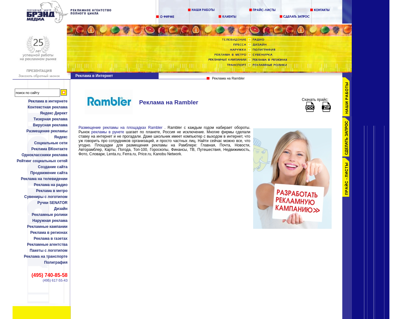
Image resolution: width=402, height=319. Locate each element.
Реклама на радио (51, 185)
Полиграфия (56, 262)
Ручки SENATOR (52, 203)
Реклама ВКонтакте (49, 149)
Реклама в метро (52, 191)
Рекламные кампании (47, 226)
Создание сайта (53, 167)
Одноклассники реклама (45, 155)
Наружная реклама (50, 220)
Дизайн (61, 208)
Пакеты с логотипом (49, 250)
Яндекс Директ (54, 113)
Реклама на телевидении (44, 179)
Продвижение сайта (49, 173)
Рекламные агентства (47, 244)
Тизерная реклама (51, 119)
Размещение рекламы (47, 131)
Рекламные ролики (50, 214)
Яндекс (61, 137)
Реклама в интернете (48, 101)
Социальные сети (51, 143)
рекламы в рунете (107, 132)
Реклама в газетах (51, 238)
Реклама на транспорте (46, 256)
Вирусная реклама (50, 125)
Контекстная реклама (48, 107)
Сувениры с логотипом (46, 197)
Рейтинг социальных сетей (42, 161)
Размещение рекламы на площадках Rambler (120, 127)
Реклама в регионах (49, 232)
